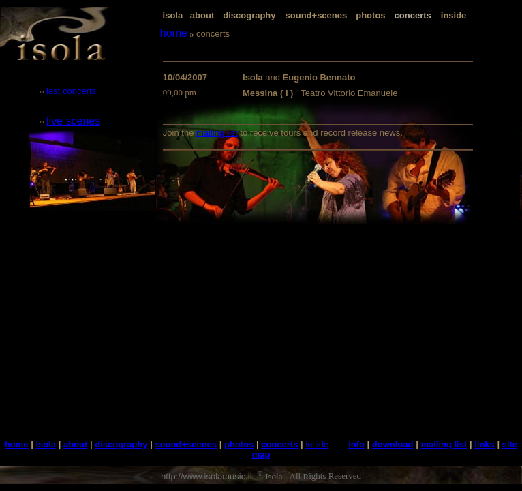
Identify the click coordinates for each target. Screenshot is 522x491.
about (202, 15)
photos (370, 15)
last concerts (71, 91)
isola (173, 15)
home (173, 33)
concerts (279, 444)
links (484, 444)
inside (454, 15)
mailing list (217, 133)
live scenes (73, 121)
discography (249, 15)
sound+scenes (317, 15)
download (393, 444)
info (356, 444)
